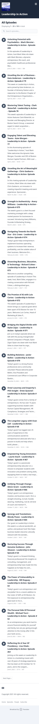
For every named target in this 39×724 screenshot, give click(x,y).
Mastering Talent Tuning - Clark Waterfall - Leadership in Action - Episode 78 (22, 108)
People (16, 702)
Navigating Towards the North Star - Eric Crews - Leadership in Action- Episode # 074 (22, 234)
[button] (4, 40)
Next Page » (7, 678)
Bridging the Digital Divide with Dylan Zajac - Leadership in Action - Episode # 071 (22, 327)
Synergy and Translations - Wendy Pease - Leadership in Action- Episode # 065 (20, 517)
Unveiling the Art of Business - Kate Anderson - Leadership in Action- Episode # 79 (21, 78)
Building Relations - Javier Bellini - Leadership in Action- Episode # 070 (21, 358)
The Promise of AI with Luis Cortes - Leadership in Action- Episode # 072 (21, 297)
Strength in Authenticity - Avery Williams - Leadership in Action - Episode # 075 (22, 204)
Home (4, 702)
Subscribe (23, 702)
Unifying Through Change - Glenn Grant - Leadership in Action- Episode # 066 (20, 487)
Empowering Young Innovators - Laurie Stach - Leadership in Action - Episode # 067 (21, 457)
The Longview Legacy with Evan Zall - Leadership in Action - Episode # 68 (22, 424)
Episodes (10, 702)
